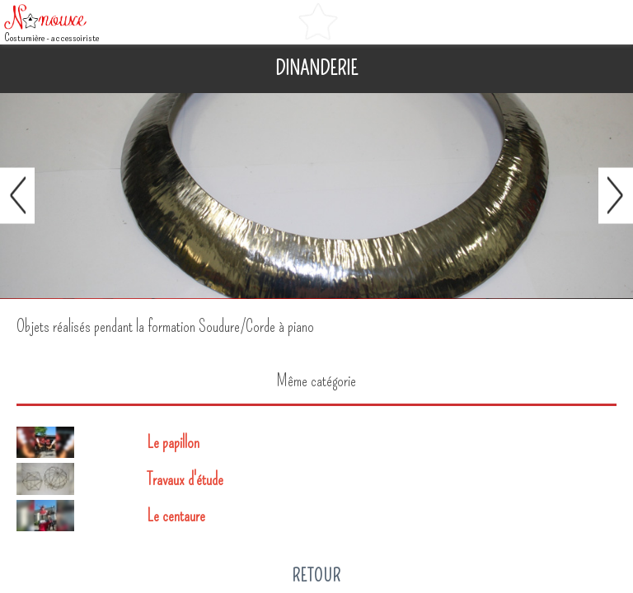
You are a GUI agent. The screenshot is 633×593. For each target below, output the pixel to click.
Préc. (17, 196)
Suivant (615, 196)
